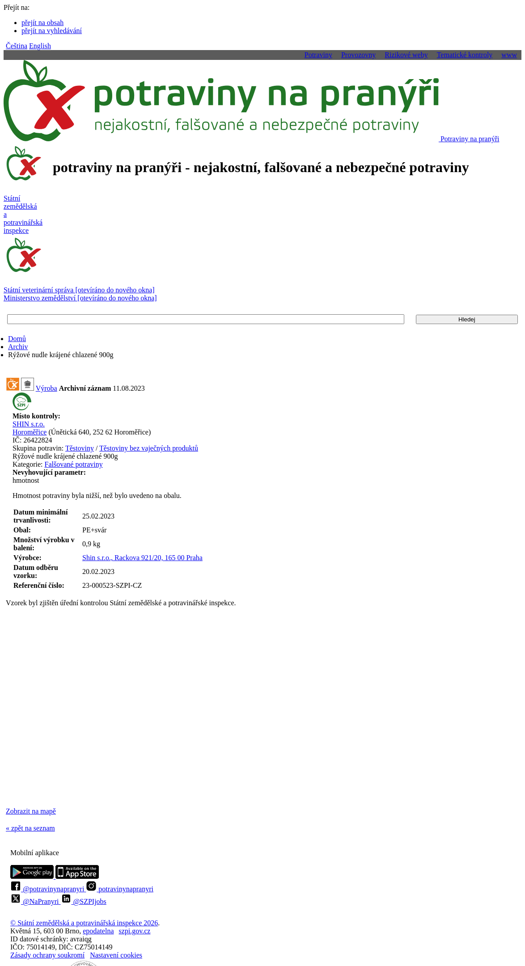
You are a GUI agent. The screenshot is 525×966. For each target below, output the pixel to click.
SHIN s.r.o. (29, 424)
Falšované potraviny (74, 464)
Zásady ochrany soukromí (47, 955)
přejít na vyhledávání (51, 30)
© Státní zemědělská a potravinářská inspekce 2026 (84, 923)
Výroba (46, 388)
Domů (17, 338)
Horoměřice (30, 432)
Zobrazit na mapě (31, 811)
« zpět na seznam (30, 828)
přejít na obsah (42, 22)
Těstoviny (79, 448)
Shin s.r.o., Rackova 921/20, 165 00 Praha (142, 557)
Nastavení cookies (116, 955)
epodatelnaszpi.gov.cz (116, 931)
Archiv (18, 346)
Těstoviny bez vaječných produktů (148, 448)
